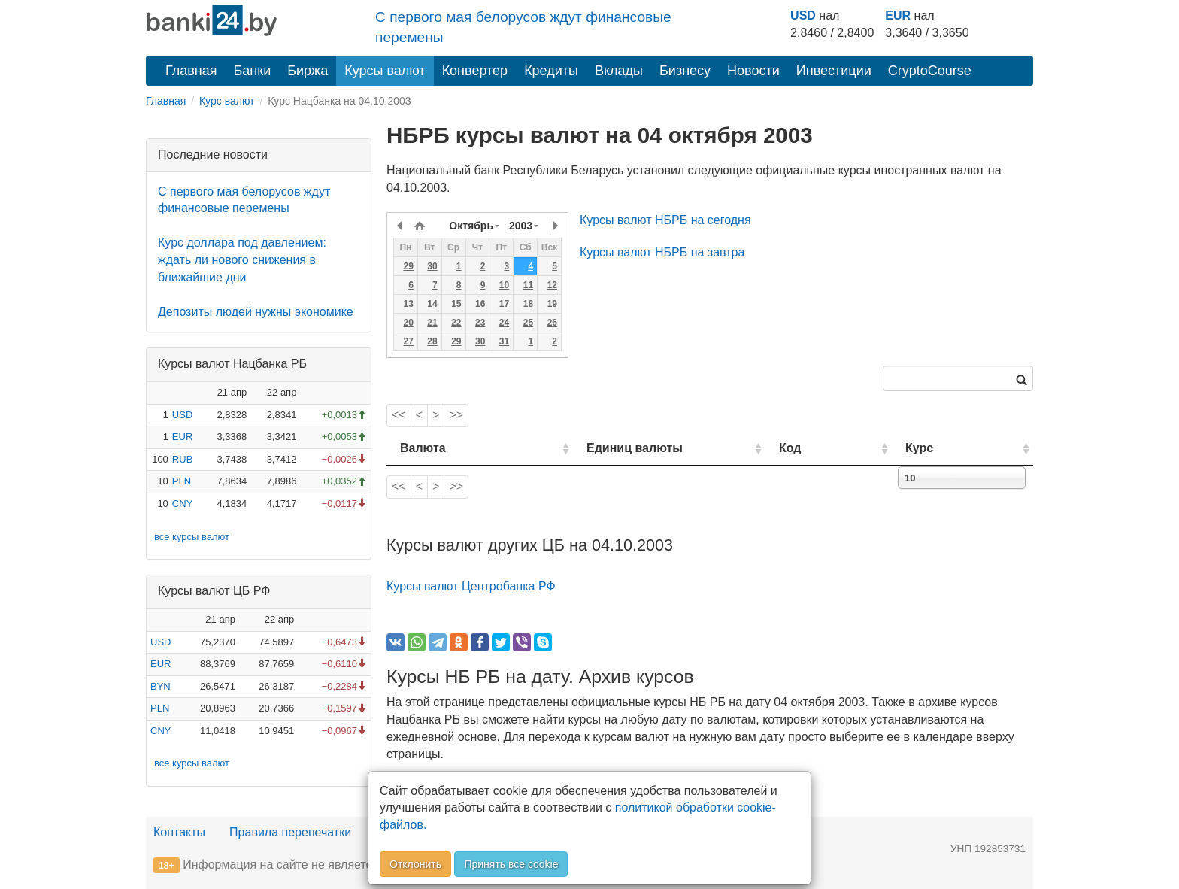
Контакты (179, 832)
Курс (942, 447)
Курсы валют (384, 70)
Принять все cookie (511, 864)
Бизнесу (685, 70)
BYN (160, 686)
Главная (191, 70)
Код (833, 447)
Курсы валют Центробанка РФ (471, 586)
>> (456, 414)
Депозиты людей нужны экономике (255, 311)
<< (399, 414)
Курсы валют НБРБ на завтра (662, 252)
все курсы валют (191, 536)
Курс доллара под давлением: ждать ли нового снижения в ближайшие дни (242, 260)
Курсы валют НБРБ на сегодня (665, 220)
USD (803, 15)
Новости (753, 70)
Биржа (307, 70)
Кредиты (551, 70)
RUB (182, 459)
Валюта (423, 447)
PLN (181, 481)
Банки (252, 70)
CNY (182, 503)
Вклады (619, 70)
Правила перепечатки (290, 832)
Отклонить (415, 864)
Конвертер (475, 70)
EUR (898, 15)
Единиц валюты (604, 447)
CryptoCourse (929, 70)
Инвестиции (833, 70)
